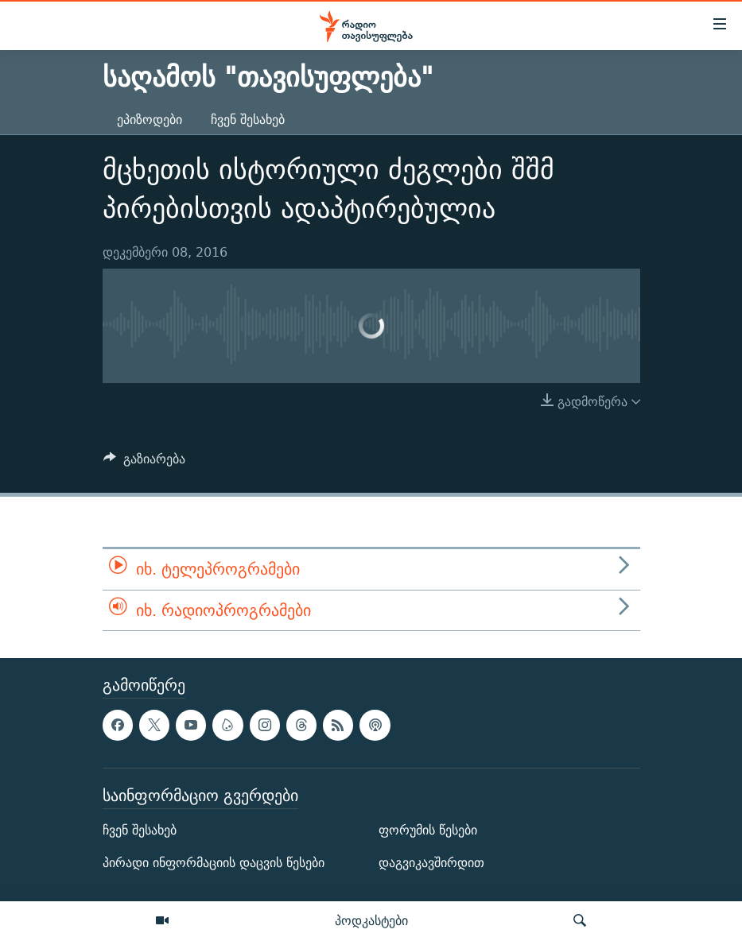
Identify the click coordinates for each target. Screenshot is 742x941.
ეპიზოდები (149, 119)
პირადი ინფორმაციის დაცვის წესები (213, 863)
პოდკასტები (371, 920)
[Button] (144, 462)
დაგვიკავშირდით (431, 863)
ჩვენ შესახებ (248, 119)
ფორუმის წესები (428, 830)
